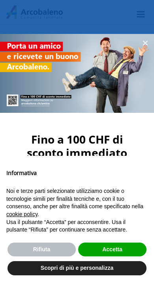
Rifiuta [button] (42, 249)
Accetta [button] (112, 249)
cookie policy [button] (22, 214)
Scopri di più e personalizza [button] (77, 268)
